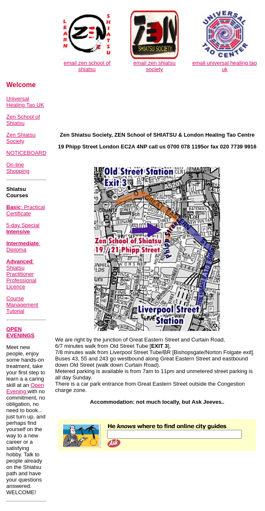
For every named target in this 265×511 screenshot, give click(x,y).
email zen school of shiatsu (87, 66)
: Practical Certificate (25, 210)
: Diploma (23, 246)
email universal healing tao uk (224, 66)
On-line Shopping (17, 168)
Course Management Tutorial (22, 304)
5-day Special (22, 228)
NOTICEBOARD (26, 153)
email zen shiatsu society (154, 66)
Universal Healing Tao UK (25, 101)
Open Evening (25, 388)
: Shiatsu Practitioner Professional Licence (21, 274)
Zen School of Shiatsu (23, 120)
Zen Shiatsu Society (20, 138)
